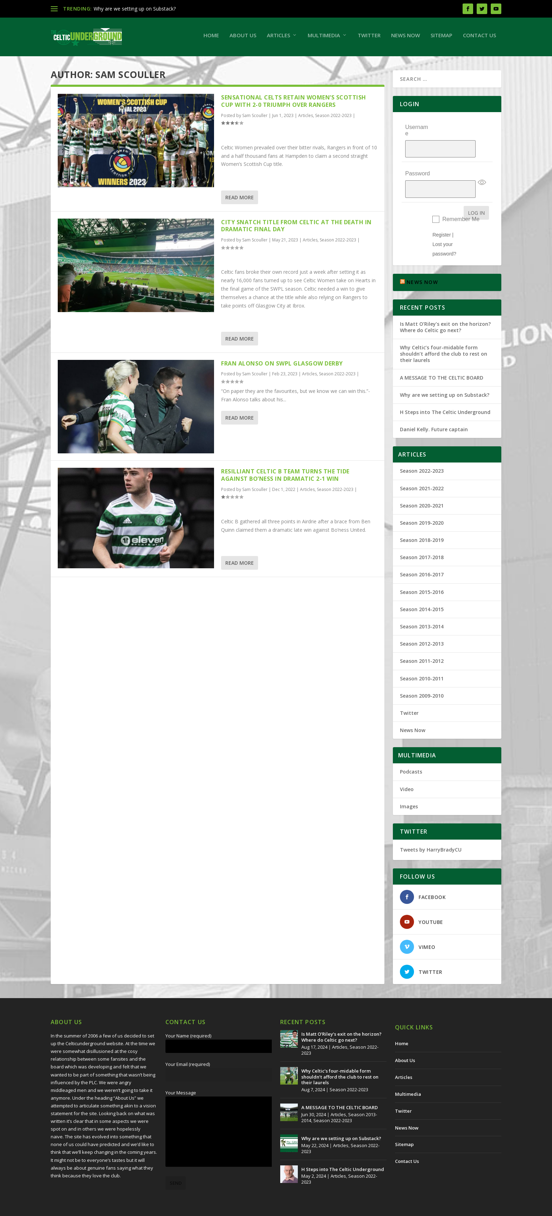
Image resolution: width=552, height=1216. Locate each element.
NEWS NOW (422, 264)
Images (409, 788)
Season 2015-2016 (422, 574)
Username (416, 134)
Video (407, 771)
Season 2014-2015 (422, 591)
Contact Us (479, 38)
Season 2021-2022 (422, 470)
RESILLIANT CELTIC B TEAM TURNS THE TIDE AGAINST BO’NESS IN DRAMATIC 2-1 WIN (285, 478)
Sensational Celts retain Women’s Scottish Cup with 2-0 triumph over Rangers (293, 104)
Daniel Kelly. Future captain (434, 411)
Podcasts (411, 753)
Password (417, 163)
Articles (278, 38)
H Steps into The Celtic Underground (445, 394)
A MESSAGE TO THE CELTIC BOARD (441, 359)
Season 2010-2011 (422, 660)
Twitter (369, 38)
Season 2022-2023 (333, 119)
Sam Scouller (255, 119)
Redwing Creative (179, 1208)
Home (211, 38)
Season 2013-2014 (422, 608)
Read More (239, 201)
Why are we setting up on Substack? (135, 8)
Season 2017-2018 (422, 539)
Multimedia (324, 38)
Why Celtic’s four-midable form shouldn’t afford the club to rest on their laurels (443, 335)
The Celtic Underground (84, 1208)
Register (441, 217)
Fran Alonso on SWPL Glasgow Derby (282, 367)
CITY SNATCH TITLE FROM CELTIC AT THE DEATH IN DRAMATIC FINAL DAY (296, 229)
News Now (405, 38)
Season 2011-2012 (422, 643)
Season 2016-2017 (422, 557)
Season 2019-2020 (422, 505)
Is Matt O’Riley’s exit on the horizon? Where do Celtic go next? (445, 309)
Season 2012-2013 (422, 625)
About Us (243, 38)
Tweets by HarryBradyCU (431, 831)
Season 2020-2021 (422, 487)
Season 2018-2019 (422, 522)
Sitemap (441, 38)
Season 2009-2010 (422, 677)
